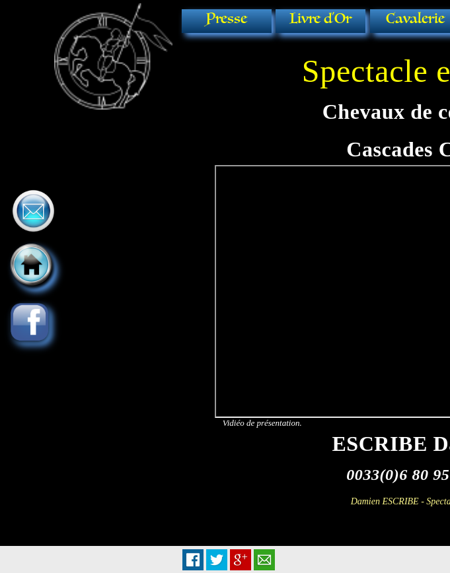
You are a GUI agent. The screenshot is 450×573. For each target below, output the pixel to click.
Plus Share (240, 559)
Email (264, 559)
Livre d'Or (320, 18)
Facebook (193, 559)
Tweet (216, 559)
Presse (226, 18)
